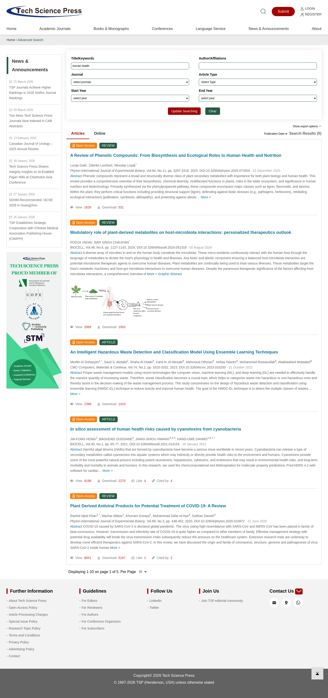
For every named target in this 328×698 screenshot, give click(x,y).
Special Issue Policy (23, 621)
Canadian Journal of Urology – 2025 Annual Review (31, 146)
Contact (14, 656)
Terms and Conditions (24, 635)
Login (308, 8)
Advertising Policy (21, 649)
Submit (283, 11)
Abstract (76, 176)
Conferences (162, 29)
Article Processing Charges (28, 614)
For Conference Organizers (101, 621)
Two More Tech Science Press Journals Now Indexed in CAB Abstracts (30, 121)
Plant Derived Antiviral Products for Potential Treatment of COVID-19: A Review (148, 506)
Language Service (211, 29)
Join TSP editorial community (222, 601)
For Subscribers (93, 628)
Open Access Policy (23, 607)
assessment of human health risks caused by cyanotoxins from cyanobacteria (155, 429)
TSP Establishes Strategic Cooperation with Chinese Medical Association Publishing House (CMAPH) (33, 231)
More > (206, 197)
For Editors (89, 601)
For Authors (90, 614)
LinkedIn (155, 601)
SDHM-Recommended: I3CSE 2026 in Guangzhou (31, 202)
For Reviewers (92, 607)
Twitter (154, 607)
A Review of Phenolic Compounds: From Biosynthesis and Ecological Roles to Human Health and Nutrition (175, 155)
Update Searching (184, 111)
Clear (212, 111)
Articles (78, 133)
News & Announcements (269, 29)
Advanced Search (30, 40)
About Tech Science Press (27, 601)
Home (11, 29)
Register (311, 14)
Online (99, 133)
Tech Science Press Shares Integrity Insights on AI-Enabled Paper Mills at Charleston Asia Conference (31, 174)
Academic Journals (55, 29)
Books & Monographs (111, 29)
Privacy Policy (19, 642)
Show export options (307, 126)
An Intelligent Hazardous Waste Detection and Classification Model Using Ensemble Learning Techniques (174, 352)
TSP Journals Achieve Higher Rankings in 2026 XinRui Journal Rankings (32, 93)
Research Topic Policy (24, 628)
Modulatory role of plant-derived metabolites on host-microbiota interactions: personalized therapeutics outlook (180, 232)
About (317, 29)
